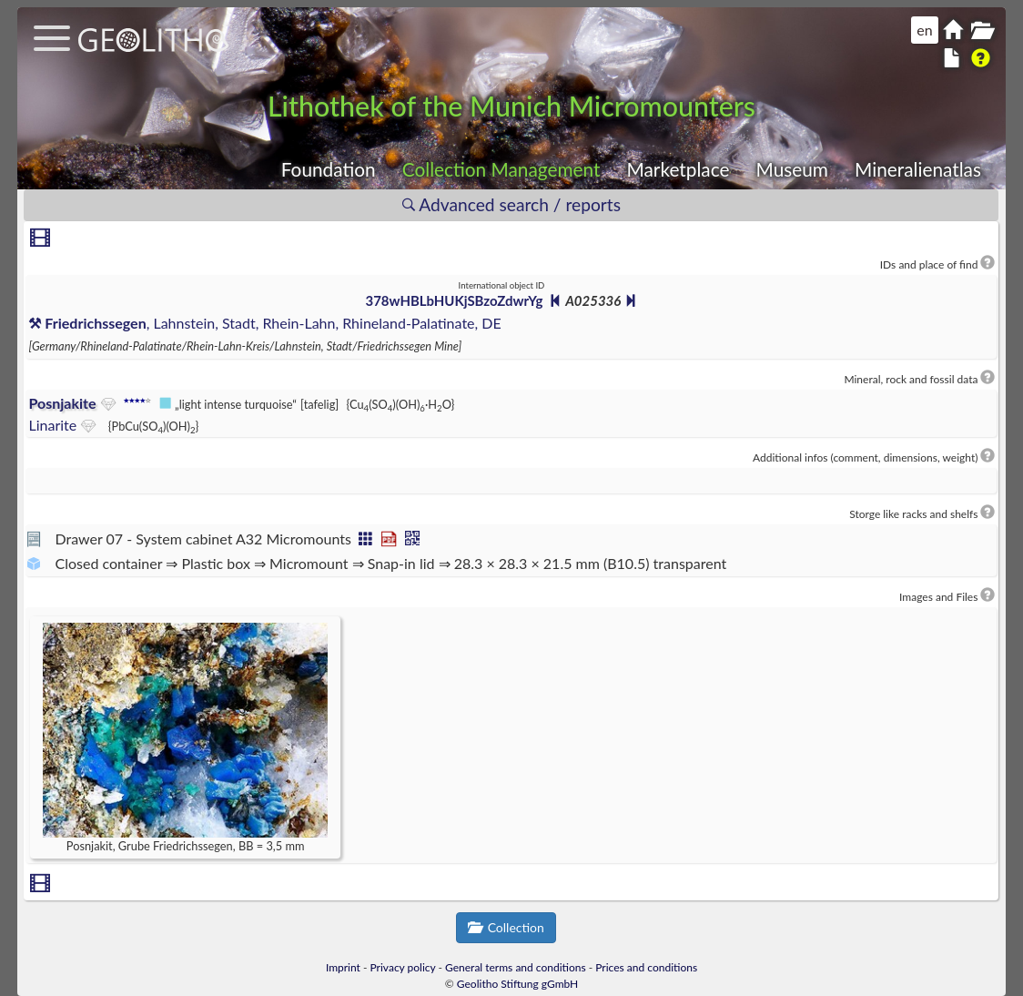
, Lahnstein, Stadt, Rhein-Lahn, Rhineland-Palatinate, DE (264, 322)
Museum (792, 169)
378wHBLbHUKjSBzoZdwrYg (453, 300)
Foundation (328, 169)
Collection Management (501, 169)
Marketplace (678, 169)
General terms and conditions (515, 967)
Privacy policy (403, 967)
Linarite (52, 424)
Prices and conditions (646, 967)
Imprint (343, 967)
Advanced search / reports (511, 204)
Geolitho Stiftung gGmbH (517, 984)
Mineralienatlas (918, 169)
